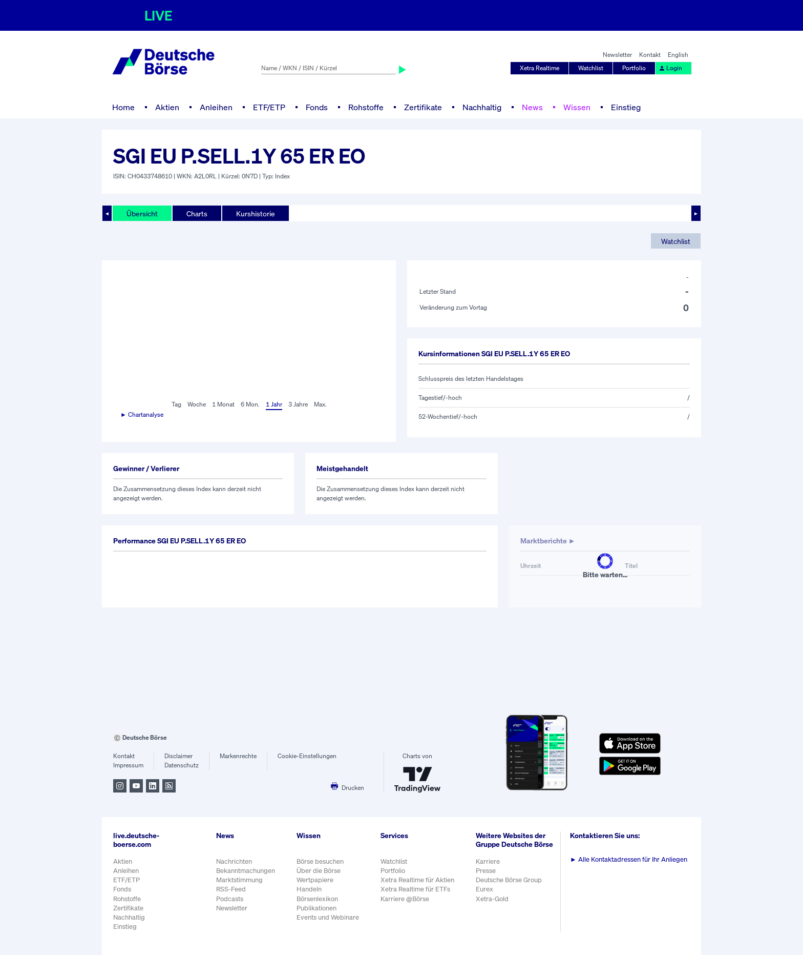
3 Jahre (298, 404)
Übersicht (142, 213)
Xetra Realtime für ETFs (415, 889)
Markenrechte (238, 756)
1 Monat (223, 404)
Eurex (484, 889)
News (532, 107)
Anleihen (216, 107)
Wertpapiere (315, 880)
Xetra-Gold (492, 899)
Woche (196, 404)
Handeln (309, 889)
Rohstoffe (366, 107)
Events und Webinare (328, 917)
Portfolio (634, 68)
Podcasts (229, 899)
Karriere (488, 861)
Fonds (317, 107)
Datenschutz (181, 765)
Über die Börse (319, 870)
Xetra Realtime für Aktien (417, 880)
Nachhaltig (481, 107)
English (678, 54)
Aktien (167, 107)
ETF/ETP (269, 107)
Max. (320, 404)
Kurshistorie (255, 213)
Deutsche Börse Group (509, 880)
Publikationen (316, 908)
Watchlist (590, 68)
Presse (486, 870)
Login (670, 68)
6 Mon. (250, 404)
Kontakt (650, 54)
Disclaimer (178, 756)
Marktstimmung (239, 880)
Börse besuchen (320, 861)
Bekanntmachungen (245, 870)
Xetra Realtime (539, 68)
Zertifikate (423, 107)
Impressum (128, 765)
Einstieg (626, 107)
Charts (196, 213)
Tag (176, 404)
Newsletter (617, 54)
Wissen (576, 107)
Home (123, 107)
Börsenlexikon (317, 899)
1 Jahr (274, 404)
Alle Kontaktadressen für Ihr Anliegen (628, 859)
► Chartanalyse (141, 414)
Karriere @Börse (405, 899)
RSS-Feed (231, 889)
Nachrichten (234, 861)
